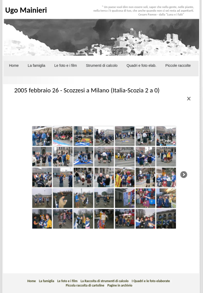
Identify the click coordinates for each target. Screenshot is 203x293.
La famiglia (46, 281)
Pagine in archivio (119, 285)
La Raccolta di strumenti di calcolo (105, 281)
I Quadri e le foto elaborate (151, 281)
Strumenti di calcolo (101, 65)
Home (14, 65)
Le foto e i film (67, 281)
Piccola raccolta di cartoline (85, 285)
